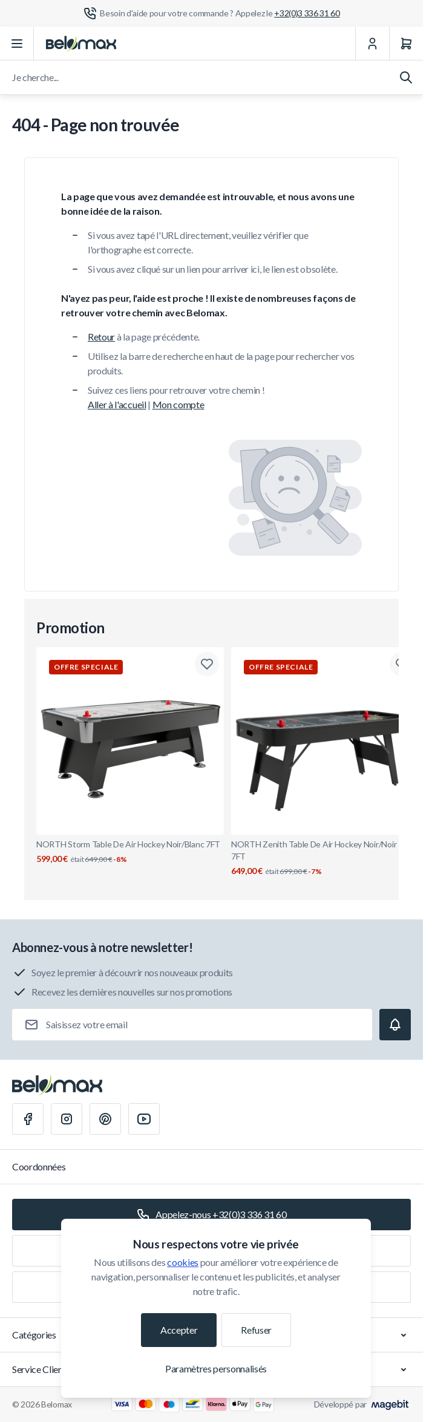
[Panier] (406, 43)
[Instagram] (66, 1119)
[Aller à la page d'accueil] (81, 43)
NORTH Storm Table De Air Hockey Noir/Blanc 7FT (130, 852)
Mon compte (178, 404)
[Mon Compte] (372, 43)
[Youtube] (144, 1119)
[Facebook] (28, 1119)
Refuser (256, 1330)
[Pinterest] (105, 1119)
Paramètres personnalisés (216, 1368)
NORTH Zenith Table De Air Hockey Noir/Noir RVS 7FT (325, 858)
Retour (101, 336)
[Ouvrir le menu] (17, 43)
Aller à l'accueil (117, 404)
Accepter (178, 1330)
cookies (182, 1262)
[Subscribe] (395, 1024)
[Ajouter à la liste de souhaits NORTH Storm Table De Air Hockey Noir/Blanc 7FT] (207, 664)
